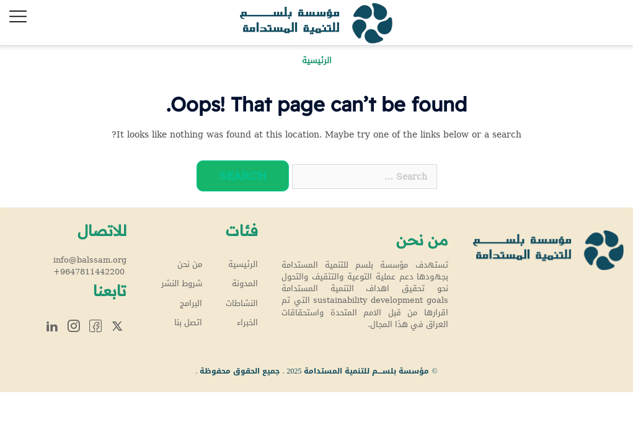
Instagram (74, 325)
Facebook (95, 325)
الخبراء (247, 322)
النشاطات (242, 303)
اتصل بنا (188, 322)
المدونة (245, 283)
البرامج (191, 303)
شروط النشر (181, 283)
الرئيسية (243, 264)
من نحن (189, 264)
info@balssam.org (89, 260)
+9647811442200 (89, 272)
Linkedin (52, 325)
